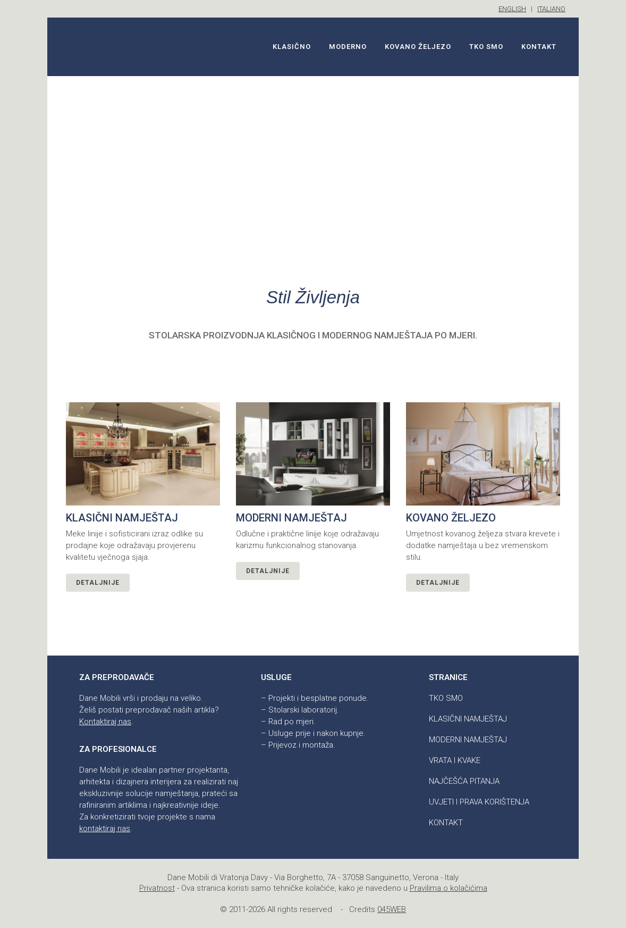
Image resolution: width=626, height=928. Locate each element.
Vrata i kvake (454, 760)
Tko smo (446, 698)
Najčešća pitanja (464, 781)
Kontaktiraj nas (105, 721)
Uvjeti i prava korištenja (479, 802)
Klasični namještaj (468, 719)
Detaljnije (98, 582)
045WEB (391, 909)
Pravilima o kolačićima (448, 888)
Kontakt (446, 822)
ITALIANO (551, 9)
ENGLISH (512, 9)
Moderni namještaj (468, 739)
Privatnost (157, 888)
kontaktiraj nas (104, 828)
